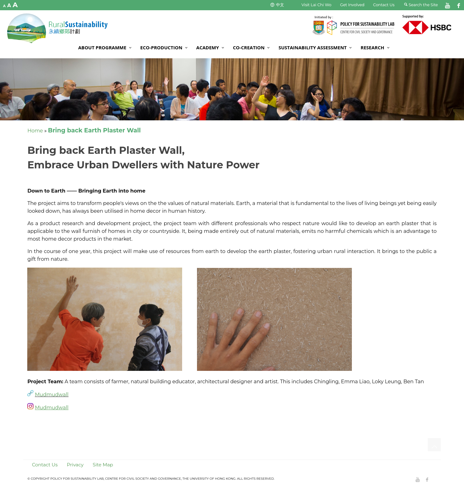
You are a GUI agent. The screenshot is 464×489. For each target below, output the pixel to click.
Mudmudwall (52, 394)
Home (35, 130)
